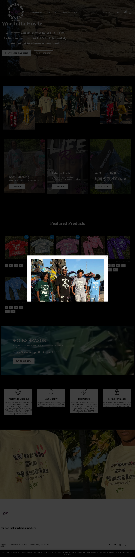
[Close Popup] (106, 257)
